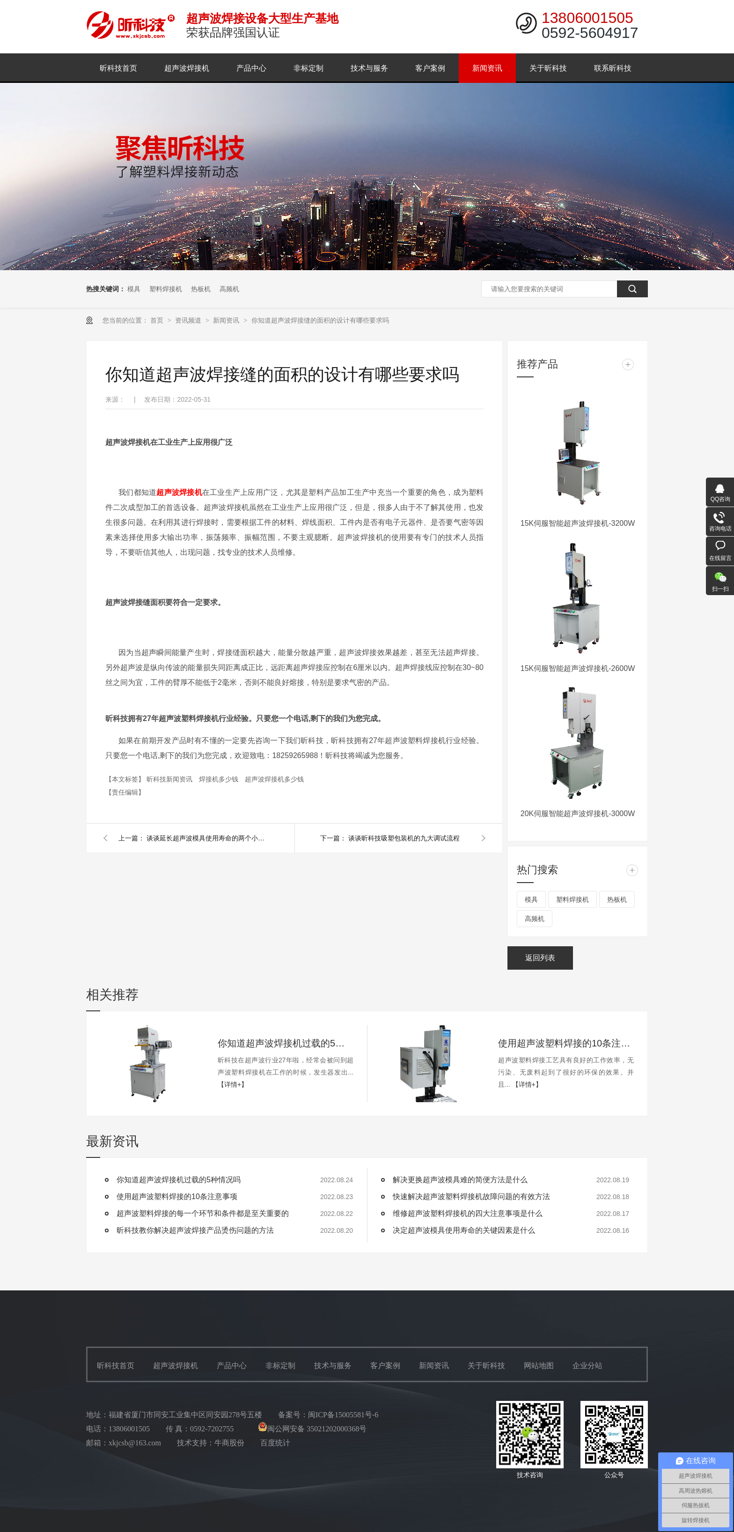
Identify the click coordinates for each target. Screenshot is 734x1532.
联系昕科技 (612, 68)
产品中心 (251, 68)
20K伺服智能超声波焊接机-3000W (578, 814)
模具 (133, 289)
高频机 (229, 289)
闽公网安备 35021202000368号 (312, 1429)
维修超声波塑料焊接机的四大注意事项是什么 (468, 1213)
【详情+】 (233, 1084)
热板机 (201, 289)
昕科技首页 (118, 68)
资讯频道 (189, 320)
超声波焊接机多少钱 (274, 779)
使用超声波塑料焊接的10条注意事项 (566, 1043)
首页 (157, 320)
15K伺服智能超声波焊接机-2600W (578, 668)
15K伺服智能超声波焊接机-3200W (578, 523)
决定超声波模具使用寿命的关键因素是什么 (464, 1230)
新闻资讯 (487, 68)
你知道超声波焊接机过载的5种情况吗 (285, 1043)
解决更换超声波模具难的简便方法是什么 (460, 1180)
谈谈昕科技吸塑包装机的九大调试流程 (404, 838)
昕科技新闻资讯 (170, 779)
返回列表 (540, 958)
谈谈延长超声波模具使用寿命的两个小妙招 (207, 838)
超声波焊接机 (186, 68)
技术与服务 (369, 68)
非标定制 (308, 68)
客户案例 (430, 68)
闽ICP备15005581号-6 (343, 1415)
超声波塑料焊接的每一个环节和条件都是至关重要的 (203, 1213)
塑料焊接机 (165, 289)
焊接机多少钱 (219, 779)
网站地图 (539, 1366)
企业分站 (587, 1366)
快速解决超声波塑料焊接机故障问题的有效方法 (471, 1197)
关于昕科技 (548, 68)
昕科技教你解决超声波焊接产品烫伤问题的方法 (195, 1230)
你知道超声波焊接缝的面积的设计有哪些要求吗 (320, 320)
